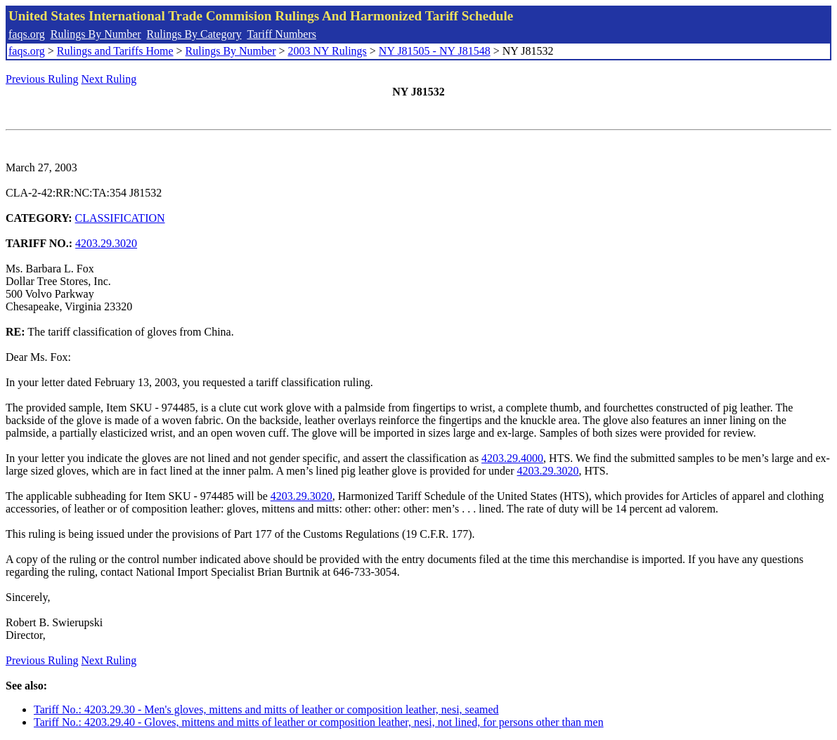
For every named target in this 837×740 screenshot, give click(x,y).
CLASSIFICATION (120, 218)
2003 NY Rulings (327, 51)
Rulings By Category (194, 34)
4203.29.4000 (512, 458)
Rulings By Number (96, 34)
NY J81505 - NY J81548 (435, 51)
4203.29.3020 (106, 243)
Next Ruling (109, 79)
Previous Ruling (42, 79)
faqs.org (26, 34)
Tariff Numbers (281, 34)
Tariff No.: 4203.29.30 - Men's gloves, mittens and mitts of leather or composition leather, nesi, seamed (266, 709)
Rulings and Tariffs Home (115, 51)
